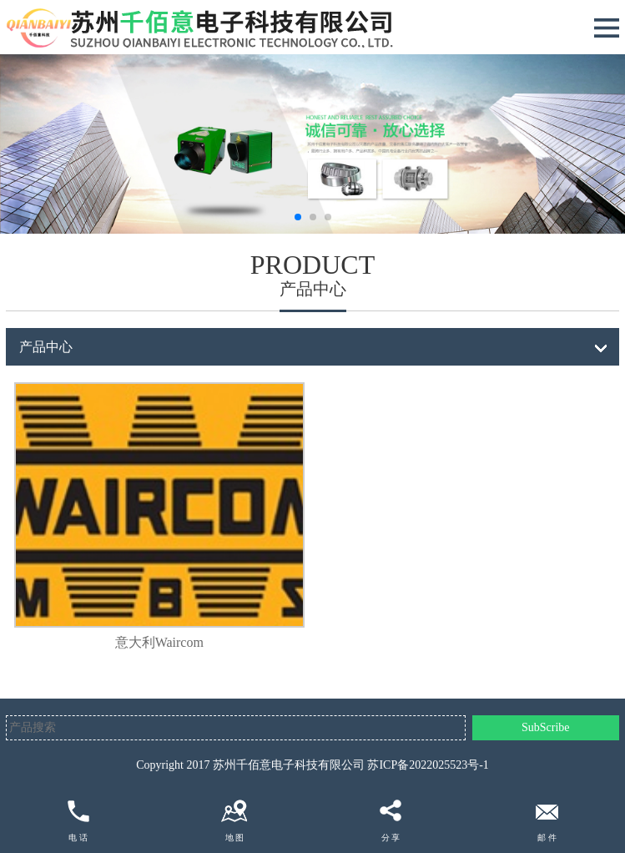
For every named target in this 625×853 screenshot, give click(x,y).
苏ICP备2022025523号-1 (427, 765)
